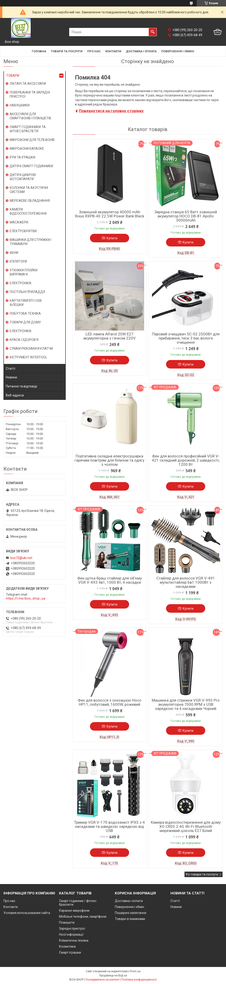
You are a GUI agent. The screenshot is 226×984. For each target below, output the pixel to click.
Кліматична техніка (73, 940)
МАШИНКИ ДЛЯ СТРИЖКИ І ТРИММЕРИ (30, 242)
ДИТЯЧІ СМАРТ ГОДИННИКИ (31, 166)
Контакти (113, 51)
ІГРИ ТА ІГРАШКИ (22, 157)
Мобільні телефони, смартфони (82, 916)
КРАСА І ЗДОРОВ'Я (24, 340)
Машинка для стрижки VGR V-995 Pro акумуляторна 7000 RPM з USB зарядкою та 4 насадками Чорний (186, 704)
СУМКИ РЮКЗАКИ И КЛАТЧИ (31, 348)
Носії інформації (71, 934)
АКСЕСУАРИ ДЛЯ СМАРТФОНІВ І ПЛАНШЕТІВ (30, 116)
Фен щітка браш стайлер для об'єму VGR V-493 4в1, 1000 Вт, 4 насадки (109, 580)
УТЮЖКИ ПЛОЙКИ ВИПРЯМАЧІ (23, 272)
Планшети (66, 922)
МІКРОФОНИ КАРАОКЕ (27, 148)
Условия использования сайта (26, 913)
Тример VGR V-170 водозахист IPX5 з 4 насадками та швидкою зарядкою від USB (109, 826)
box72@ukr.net (21, 558)
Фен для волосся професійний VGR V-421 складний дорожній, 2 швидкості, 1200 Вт (186, 460)
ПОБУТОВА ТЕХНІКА (25, 313)
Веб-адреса (15, 395)
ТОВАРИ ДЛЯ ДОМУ (25, 322)
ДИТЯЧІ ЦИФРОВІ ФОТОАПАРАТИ (23, 177)
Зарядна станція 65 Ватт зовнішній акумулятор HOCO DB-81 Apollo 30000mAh (185, 216)
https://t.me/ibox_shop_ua (25, 598)
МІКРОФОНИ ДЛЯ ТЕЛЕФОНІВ (32, 140)
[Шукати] (153, 32)
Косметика (67, 946)
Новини (11, 377)
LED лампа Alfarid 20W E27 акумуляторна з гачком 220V (109, 336)
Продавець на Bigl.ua (113, 975)
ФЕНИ (14, 253)
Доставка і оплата (141, 51)
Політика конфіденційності (139, 979)
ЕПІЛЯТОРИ (18, 261)
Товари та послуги (67, 51)
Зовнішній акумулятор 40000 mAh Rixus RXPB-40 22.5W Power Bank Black (109, 214)
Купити (112, 238)
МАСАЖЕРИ (19, 222)
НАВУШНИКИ (20, 105)
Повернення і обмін (177, 51)
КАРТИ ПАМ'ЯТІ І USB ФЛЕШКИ (26, 303)
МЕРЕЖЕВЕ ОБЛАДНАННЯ (30, 200)
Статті (10, 368)
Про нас (94, 51)
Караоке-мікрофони (74, 910)
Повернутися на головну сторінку (111, 110)
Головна (39, 51)
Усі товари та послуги (201, 874)
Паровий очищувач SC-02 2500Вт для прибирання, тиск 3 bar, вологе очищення (186, 338)
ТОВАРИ (12, 75)
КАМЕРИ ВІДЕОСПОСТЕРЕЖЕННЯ (28, 211)
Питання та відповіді (21, 386)
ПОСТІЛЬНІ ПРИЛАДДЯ (27, 292)
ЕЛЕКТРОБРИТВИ (23, 231)
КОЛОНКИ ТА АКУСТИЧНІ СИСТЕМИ (29, 190)
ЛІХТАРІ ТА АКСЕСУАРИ (28, 83)
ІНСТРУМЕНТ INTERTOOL (28, 357)
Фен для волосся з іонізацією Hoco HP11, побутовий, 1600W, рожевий (109, 702)
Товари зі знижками (130, 919)
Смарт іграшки (70, 952)
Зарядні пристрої (72, 928)
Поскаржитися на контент (102, 979)
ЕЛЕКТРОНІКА (20, 283)
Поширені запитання (130, 913)
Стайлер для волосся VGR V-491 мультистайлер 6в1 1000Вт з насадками (185, 582)
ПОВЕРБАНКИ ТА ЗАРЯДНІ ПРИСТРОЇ (30, 94)
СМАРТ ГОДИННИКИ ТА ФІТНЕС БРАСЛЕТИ (28, 129)
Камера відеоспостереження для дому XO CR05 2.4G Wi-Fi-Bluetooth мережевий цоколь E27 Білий (186, 826)
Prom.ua (135, 971)
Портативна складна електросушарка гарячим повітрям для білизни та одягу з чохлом (109, 460)
